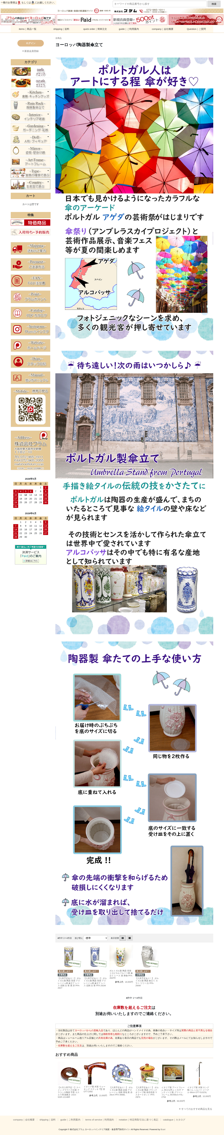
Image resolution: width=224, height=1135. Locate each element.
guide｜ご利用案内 (129, 29)
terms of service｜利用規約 (99, 1119)
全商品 (58, 38)
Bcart (163, 1129)
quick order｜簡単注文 (95, 29)
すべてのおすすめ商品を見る (196, 1109)
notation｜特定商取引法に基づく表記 (138, 1119)
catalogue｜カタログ (174, 1119)
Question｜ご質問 (196, 29)
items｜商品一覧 (27, 29)
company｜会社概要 (162, 29)
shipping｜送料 (61, 29)
